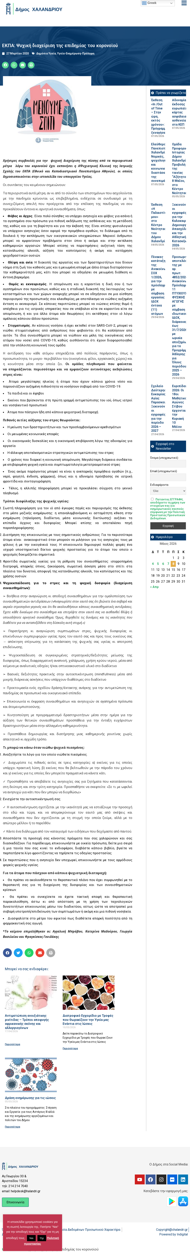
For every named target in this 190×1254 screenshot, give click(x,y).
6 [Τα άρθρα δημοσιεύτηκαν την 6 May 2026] (163, 564)
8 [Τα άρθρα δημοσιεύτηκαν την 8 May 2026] (173, 564)
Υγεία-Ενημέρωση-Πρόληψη (75, 53)
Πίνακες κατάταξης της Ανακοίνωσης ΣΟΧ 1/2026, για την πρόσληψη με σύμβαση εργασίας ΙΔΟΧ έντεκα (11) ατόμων (161, 285)
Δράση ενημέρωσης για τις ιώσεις (30, 1098)
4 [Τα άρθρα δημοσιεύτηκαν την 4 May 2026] (153, 564)
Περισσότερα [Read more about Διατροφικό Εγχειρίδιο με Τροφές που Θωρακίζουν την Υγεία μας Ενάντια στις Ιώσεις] (70, 1048)
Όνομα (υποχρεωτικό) (164, 457)
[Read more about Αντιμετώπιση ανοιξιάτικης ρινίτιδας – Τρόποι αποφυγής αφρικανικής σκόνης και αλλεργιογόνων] (31, 993)
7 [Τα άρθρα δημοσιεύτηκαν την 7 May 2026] (168, 564)
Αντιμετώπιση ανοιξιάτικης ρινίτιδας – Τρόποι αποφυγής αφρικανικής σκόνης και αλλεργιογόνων (27, 1022)
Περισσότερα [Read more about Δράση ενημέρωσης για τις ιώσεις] (12, 1126)
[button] (5, 65)
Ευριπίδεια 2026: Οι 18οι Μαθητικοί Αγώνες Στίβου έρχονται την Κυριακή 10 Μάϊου (180, 406)
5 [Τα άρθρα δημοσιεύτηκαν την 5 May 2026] (158, 564)
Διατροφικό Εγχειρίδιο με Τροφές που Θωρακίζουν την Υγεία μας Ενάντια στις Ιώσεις (88, 1020)
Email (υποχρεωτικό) (163, 471)
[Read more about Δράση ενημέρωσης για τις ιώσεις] (31, 1075)
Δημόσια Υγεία (46, 53)
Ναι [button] (31, 1238)
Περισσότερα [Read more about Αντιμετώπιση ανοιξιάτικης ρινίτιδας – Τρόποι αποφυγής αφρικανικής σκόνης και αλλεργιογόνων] (12, 1044)
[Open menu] (184, 3)
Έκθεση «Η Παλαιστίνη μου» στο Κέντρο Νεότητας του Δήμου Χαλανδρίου (160, 223)
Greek (149, 3)
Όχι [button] (42, 1238)
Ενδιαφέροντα (159, 484)
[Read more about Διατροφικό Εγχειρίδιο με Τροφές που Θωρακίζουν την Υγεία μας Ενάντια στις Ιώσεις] (89, 993)
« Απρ (154, 587)
